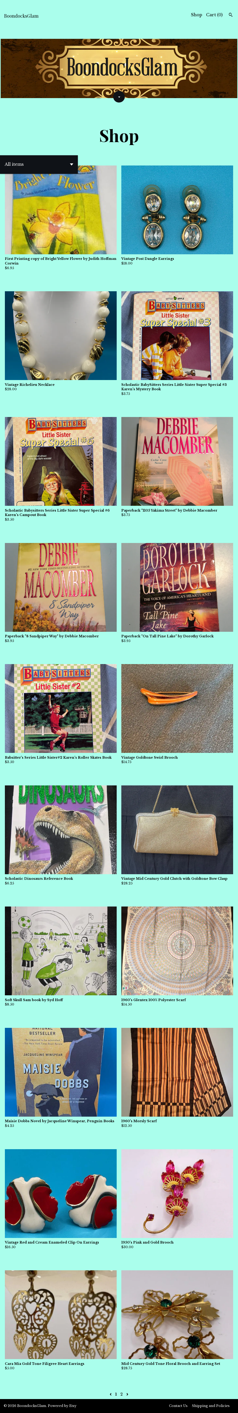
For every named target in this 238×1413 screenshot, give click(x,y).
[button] (39, 164)
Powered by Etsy (62, 1406)
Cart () (214, 14)
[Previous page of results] (111, 1394)
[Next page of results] (127, 1394)
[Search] (230, 15)
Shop (196, 14)
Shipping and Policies (211, 1406)
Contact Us (178, 1406)
